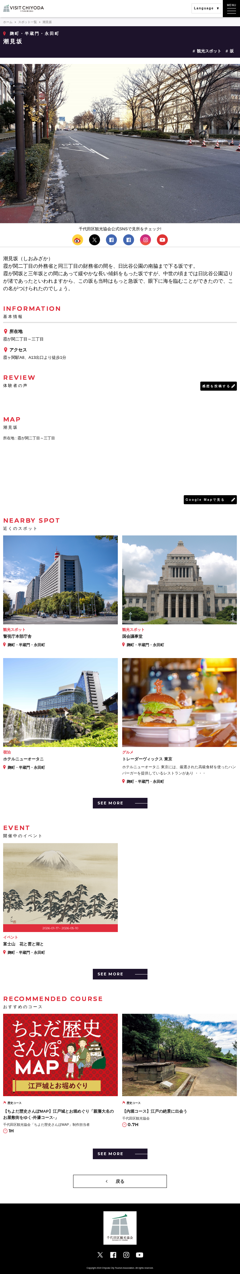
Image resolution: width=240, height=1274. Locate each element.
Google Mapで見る (205, 499)
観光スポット (209, 51)
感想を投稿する (216, 386)
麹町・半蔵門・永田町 (35, 33)
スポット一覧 (27, 22)
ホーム (7, 22)
